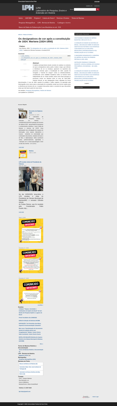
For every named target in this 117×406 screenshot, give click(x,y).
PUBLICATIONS (27, 34)
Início (21, 18)
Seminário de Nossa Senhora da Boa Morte (30, 373)
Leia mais (21, 147)
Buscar (72, 9)
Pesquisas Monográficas (27, 23)
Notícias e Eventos (63, 18)
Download (21, 53)
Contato (97, 6)
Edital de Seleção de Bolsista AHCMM (29, 320)
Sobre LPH (89, 6)
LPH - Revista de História (46, 23)
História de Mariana (45, 90)
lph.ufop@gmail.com (24, 391)
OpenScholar (86, 397)
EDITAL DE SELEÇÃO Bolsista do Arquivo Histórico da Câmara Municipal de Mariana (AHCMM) (30, 339)
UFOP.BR (97, 1)
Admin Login (95, 396)
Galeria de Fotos (48, 18)
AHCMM (28, 18)
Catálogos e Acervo (64, 23)
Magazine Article (23, 355)
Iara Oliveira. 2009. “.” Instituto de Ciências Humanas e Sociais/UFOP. (44, 49)
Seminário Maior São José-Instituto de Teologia (30, 368)
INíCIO (20, 34)
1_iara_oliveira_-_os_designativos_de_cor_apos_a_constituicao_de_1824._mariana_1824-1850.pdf (41, 57)
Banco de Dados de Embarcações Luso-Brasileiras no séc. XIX (40, 27)
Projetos (37, 18)
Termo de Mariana (78, 18)
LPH (38, 7)
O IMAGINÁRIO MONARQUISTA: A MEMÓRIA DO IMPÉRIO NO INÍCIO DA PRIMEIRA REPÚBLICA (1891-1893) (86, 57)
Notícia (31, 151)
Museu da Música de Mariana (28, 363)
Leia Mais (40, 305)
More (41, 344)
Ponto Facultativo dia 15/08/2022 (28, 317)
